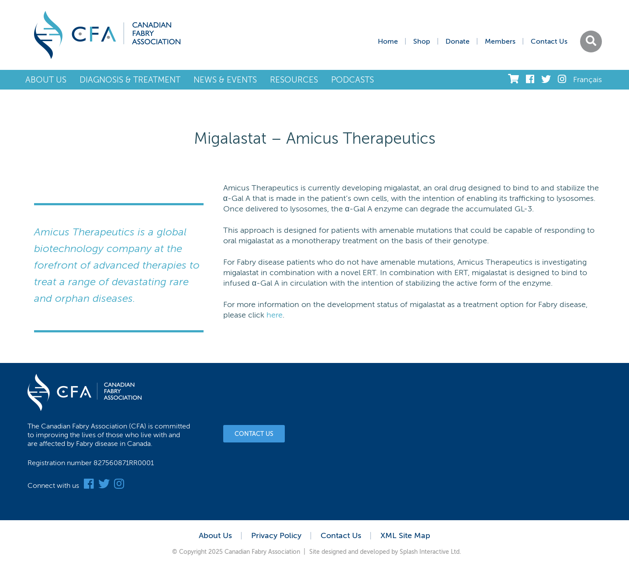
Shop (421, 41)
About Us (45, 79)
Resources (294, 79)
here (274, 315)
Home (388, 41)
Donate (458, 41)
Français (587, 79)
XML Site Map (405, 535)
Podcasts (352, 79)
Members (500, 41)
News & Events (225, 79)
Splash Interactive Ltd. (430, 552)
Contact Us (549, 41)
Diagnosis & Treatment (129, 79)
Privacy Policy (276, 535)
